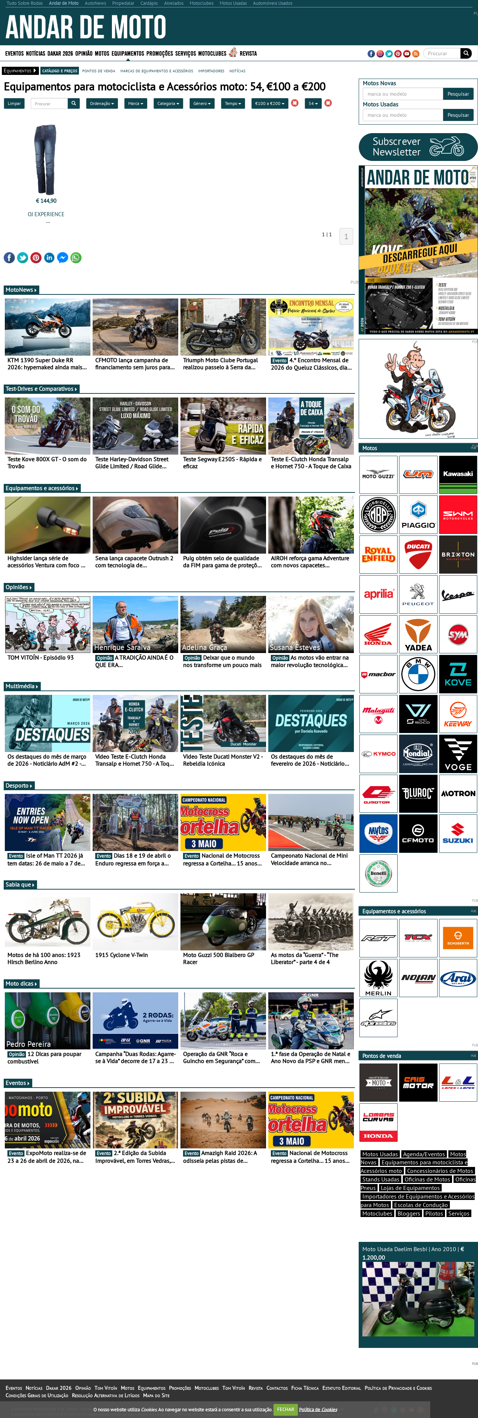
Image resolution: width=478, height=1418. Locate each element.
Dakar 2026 (60, 53)
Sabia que (20, 884)
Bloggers (409, 1213)
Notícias (35, 53)
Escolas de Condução (421, 1204)
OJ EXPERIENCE (46, 214)
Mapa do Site (156, 1395)
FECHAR (285, 1409)
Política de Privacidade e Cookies (398, 1388)
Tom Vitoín (105, 1388)
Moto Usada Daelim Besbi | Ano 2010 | (418, 1290)
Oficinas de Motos (427, 1179)
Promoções (159, 53)
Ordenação (102, 103)
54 (313, 103)
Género (202, 103)
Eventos (14, 53)
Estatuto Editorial (341, 1388)
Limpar (14, 103)
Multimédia (22, 686)
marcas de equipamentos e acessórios (156, 70)
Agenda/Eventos (424, 1154)
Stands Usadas (380, 1179)
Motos (102, 53)
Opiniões (19, 587)
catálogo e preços (59, 70)
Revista (248, 53)
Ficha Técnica (305, 1388)
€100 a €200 (270, 103)
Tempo (233, 103)
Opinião (84, 53)
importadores (211, 70)
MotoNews (21, 289)
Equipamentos (128, 53)
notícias (237, 70)
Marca (135, 103)
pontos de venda (98, 70)
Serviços (185, 53)
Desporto (19, 785)
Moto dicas (22, 983)
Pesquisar (458, 93)
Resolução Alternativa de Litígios (105, 1395)
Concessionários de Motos (440, 1170)
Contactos (277, 1388)
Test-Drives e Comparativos (42, 388)
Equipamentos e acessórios (42, 488)
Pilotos (434, 1213)
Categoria (168, 103)
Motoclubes (212, 53)
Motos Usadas (380, 1154)
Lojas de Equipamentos (410, 1187)
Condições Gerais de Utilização (37, 1395)
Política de (318, 1409)
